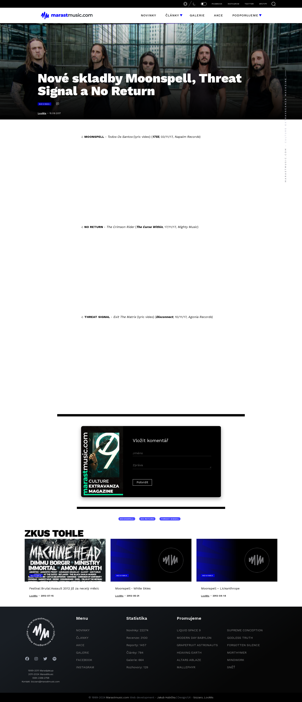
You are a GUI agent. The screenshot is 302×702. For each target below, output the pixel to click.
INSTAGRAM (233, 4)
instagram (85, 667)
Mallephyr (186, 667)
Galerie (197, 15)
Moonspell (127, 519)
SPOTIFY (263, 4)
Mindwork (235, 660)
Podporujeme (245, 15)
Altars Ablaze (189, 660)
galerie (82, 652)
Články (172, 15)
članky (82, 638)
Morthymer (237, 652)
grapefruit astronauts (197, 645)
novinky (83, 630)
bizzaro (198, 697)
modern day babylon (194, 638)
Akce (218, 15)
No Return (147, 519)
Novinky (148, 15)
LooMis (42, 113)
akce (80, 645)
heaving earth (189, 652)
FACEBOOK (217, 4)
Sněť (231, 667)
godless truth (240, 638)
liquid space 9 (189, 630)
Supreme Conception (245, 630)
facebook (84, 660)
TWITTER (249, 4)
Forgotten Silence (243, 645)
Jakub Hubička (166, 697)
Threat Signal (170, 519)
